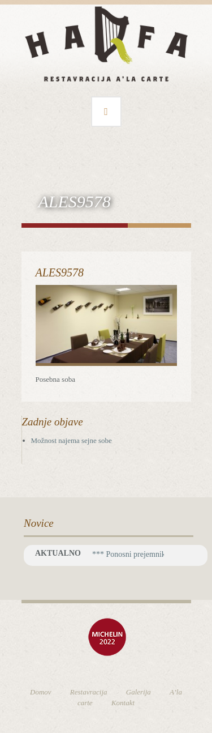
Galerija (138, 692)
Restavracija (88, 692)
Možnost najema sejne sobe (71, 440)
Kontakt (123, 702)
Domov (40, 692)
